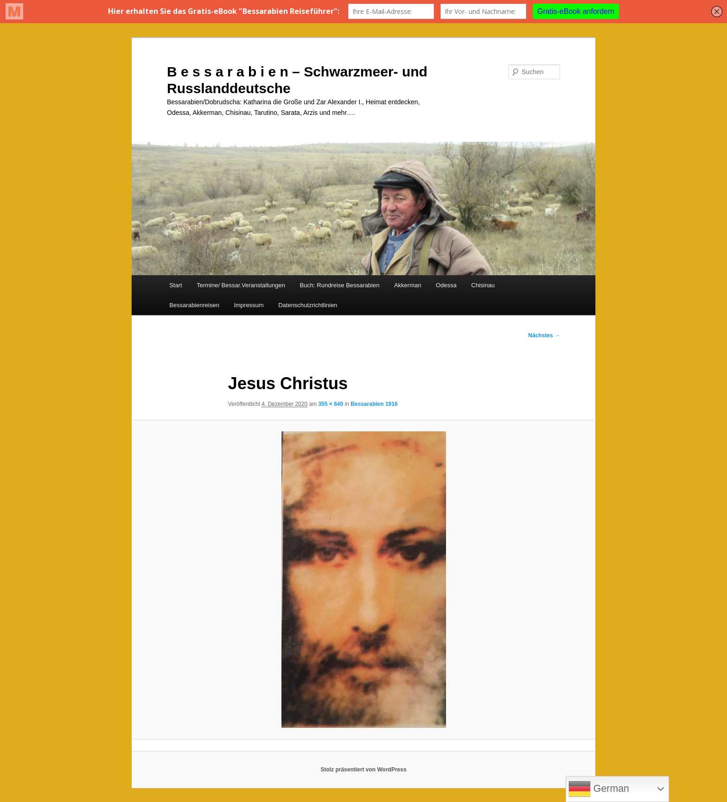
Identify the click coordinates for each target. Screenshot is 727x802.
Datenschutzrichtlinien (307, 305)
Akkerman (407, 285)
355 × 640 (330, 404)
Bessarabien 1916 (374, 404)
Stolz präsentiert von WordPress (363, 769)
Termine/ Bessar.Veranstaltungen (241, 285)
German (598, 789)
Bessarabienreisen (194, 305)
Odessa (446, 285)
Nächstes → (544, 335)
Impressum (248, 305)
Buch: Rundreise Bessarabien (339, 285)
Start (175, 285)
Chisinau (483, 285)
